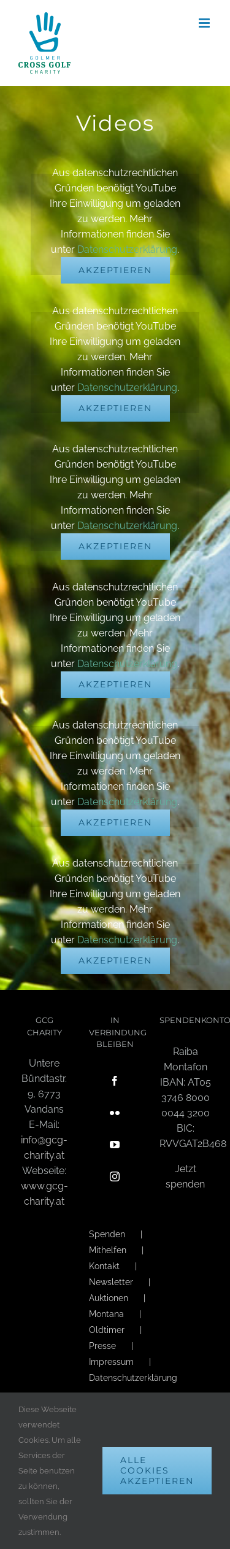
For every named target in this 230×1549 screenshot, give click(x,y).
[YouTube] (115, 1144)
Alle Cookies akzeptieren (157, 1470)
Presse (102, 1346)
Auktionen (108, 1298)
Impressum (111, 1362)
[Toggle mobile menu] (205, 23)
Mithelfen (107, 1250)
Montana (106, 1314)
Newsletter (111, 1282)
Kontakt (104, 1266)
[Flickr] (115, 1113)
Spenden (107, 1234)
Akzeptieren (115, 270)
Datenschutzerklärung (127, 249)
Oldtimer (107, 1330)
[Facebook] (115, 1081)
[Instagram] (115, 1176)
